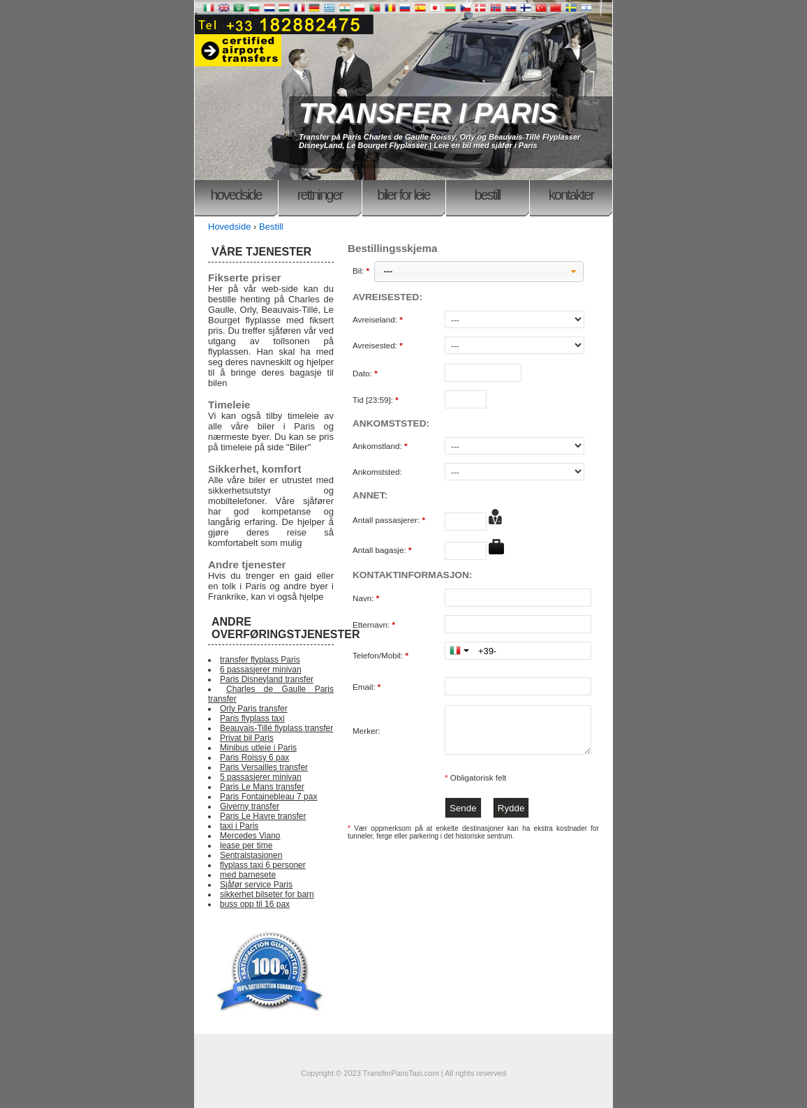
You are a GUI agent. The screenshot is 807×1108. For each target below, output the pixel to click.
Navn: (367, 598)
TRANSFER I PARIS (428, 113)
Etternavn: (375, 624)
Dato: (366, 373)
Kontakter (571, 194)
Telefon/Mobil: (381, 655)
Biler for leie (403, 194)
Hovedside (235, 194)
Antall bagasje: (383, 549)
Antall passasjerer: (390, 519)
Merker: (366, 730)
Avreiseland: (379, 319)
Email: (368, 686)
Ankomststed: (377, 471)
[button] (479, 271)
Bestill (487, 194)
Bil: (362, 270)
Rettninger (320, 194)
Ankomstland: (381, 445)
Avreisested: (379, 345)
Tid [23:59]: (377, 399)
